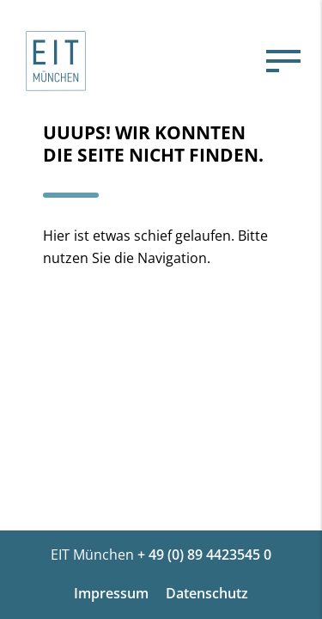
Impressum (111, 593)
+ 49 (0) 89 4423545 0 (204, 554)
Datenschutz (207, 593)
